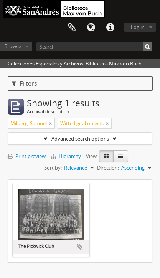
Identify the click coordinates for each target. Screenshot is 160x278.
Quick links (110, 27)
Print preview (27, 156)
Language (91, 27)
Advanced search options (80, 138)
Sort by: (53, 167)
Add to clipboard (80, 247)
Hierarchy (66, 156)
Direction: (108, 167)
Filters (24, 83)
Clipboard (71, 27)
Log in (138, 27)
